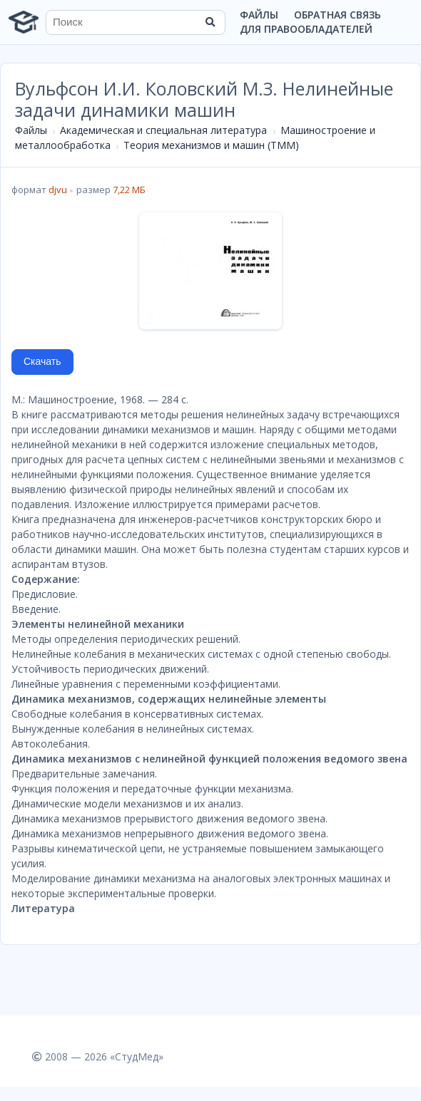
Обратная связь (337, 14)
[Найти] (210, 22)
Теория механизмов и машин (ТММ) (211, 145)
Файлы (259, 14)
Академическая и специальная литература (163, 130)
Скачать (42, 361)
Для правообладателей (306, 29)
